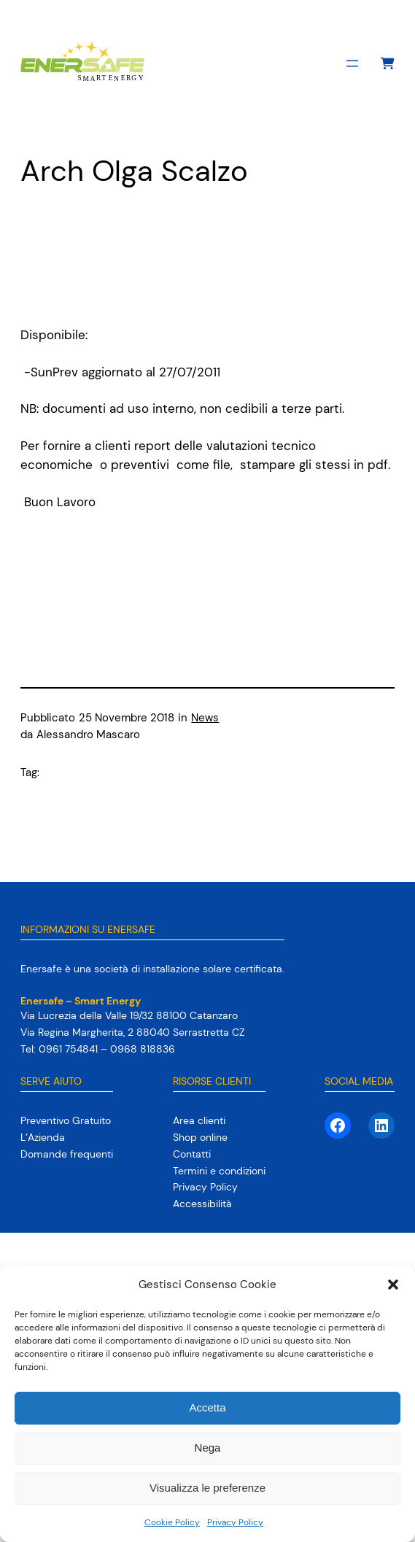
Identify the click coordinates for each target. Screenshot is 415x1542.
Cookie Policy (172, 1522)
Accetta (207, 1407)
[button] (393, 1284)
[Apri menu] (352, 63)
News (205, 718)
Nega (208, 1447)
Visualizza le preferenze (207, 1487)
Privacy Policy (235, 1522)
